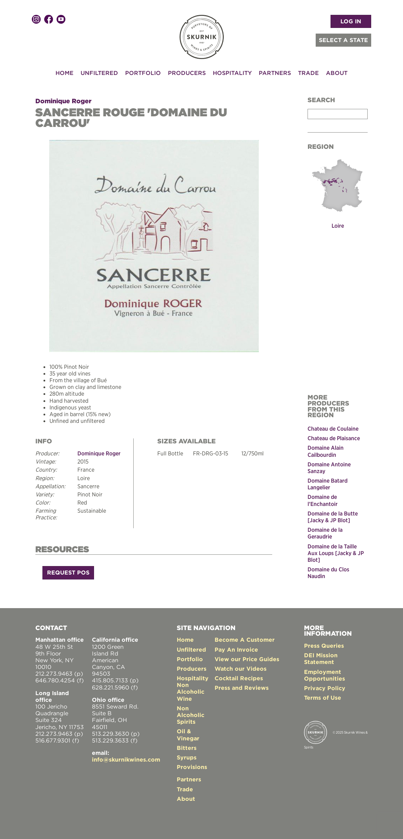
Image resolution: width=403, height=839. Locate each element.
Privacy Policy (324, 688)
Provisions (192, 766)
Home (65, 72)
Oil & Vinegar (188, 734)
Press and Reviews (242, 687)
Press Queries (324, 645)
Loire (338, 225)
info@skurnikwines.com (126, 759)
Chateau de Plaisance (334, 438)
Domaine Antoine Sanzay (329, 467)
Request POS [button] (68, 572)
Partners (275, 72)
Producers (187, 72)
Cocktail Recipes (239, 678)
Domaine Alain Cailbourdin (326, 451)
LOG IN (350, 21)
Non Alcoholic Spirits (190, 715)
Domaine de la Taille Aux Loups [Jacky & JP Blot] (336, 553)
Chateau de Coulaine (333, 428)
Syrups (187, 757)
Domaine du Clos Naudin (328, 572)
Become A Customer (245, 639)
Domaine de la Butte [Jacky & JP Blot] (333, 517)
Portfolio (143, 72)
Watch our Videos (241, 668)
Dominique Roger (63, 101)
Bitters (187, 747)
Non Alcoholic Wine (190, 691)
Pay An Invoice (236, 649)
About (336, 72)
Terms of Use (322, 697)
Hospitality (232, 72)
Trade (308, 72)
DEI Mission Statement (321, 658)
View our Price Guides (247, 659)
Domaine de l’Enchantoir (323, 500)
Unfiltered (99, 72)
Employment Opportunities (324, 675)
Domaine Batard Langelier (327, 484)
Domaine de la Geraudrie (325, 533)
